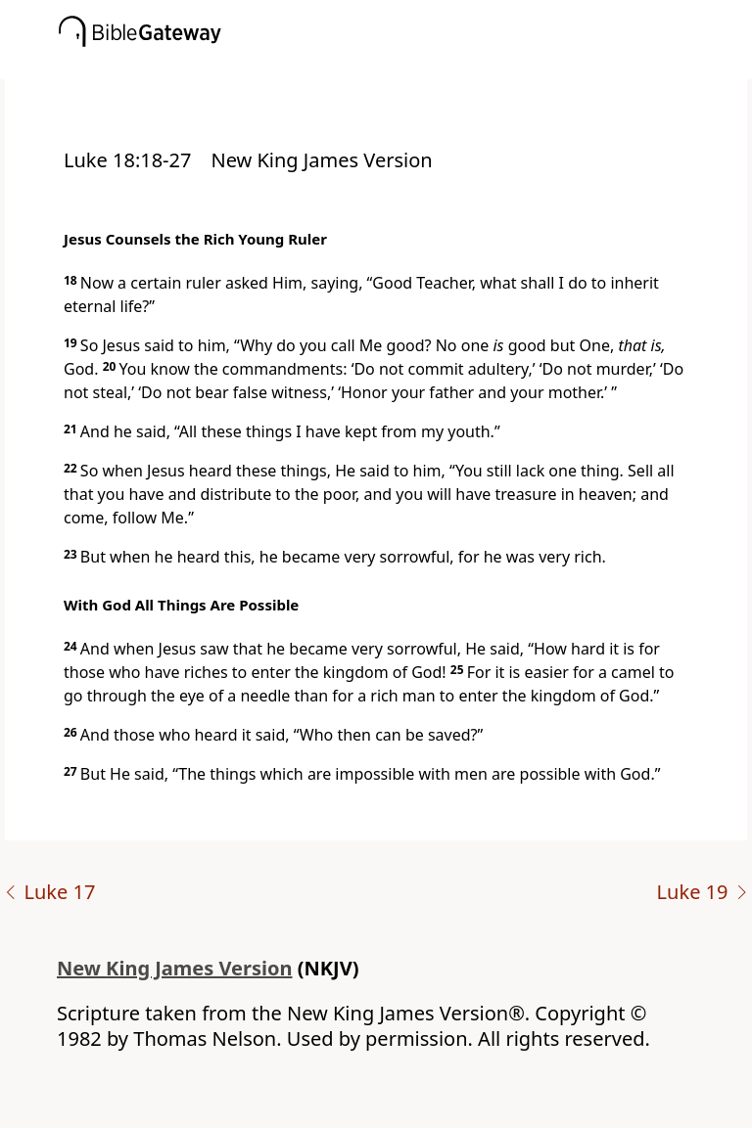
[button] (405, 65)
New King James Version (175, 968)
